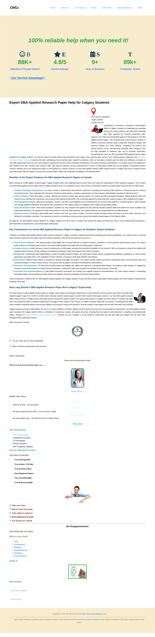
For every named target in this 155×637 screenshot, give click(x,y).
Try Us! (77, 423)
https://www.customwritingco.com (94, 614)
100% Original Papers (21, 435)
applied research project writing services (41, 315)
